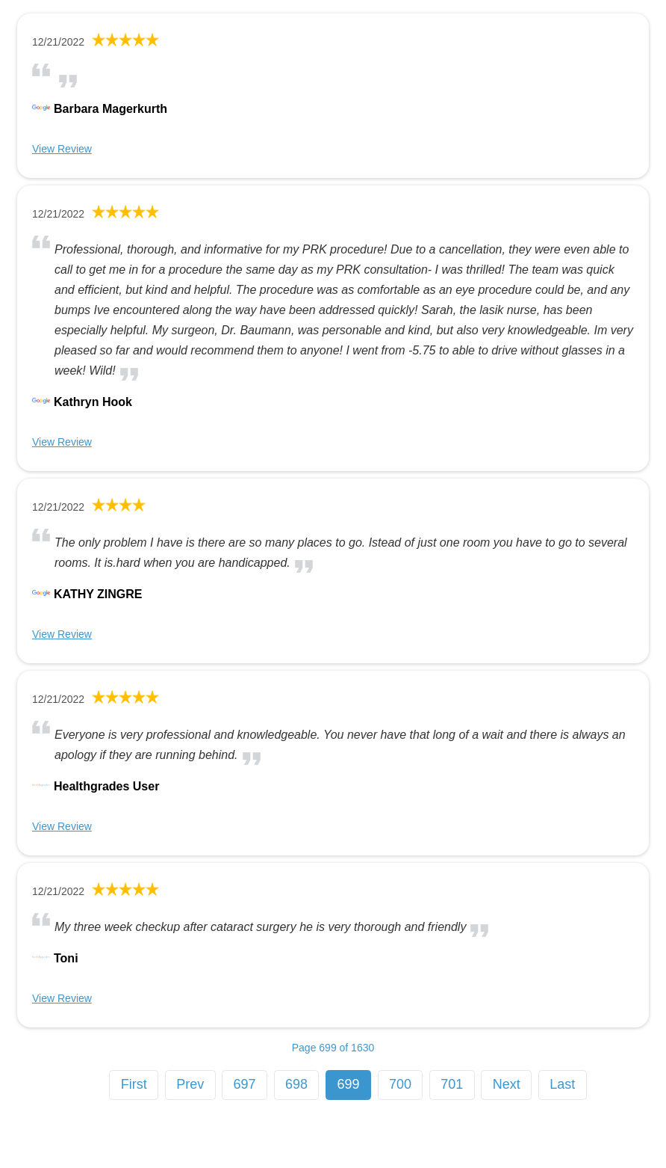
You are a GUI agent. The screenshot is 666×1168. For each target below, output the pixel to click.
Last (562, 1084)
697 (245, 1084)
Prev (190, 1084)
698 (296, 1084)
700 (400, 1084)
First (134, 1084)
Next (506, 1084)
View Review (62, 149)
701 (452, 1084)
